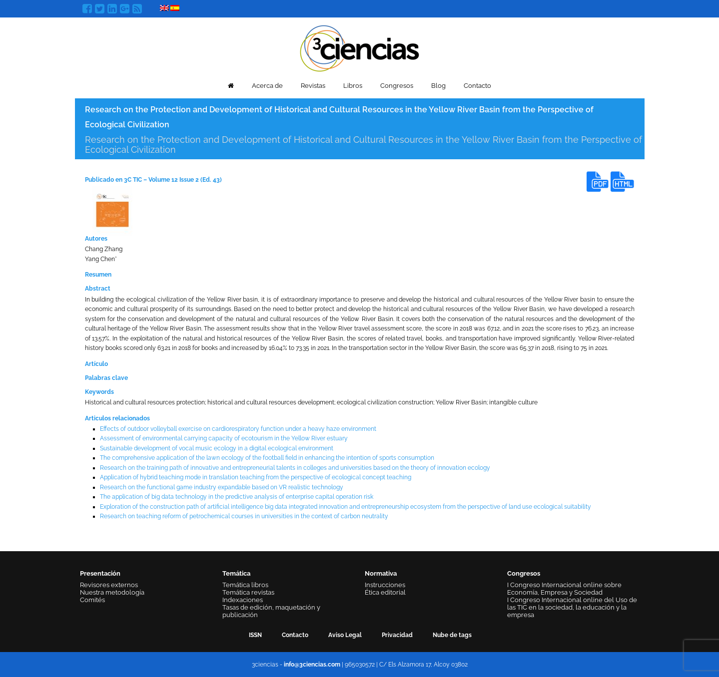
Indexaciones (242, 600)
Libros (352, 85)
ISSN (255, 635)
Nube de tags (452, 635)
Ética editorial (385, 592)
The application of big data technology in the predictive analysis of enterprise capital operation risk (236, 496)
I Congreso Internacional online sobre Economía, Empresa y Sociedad (564, 588)
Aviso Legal (345, 635)
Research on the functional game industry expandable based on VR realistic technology (221, 487)
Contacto (477, 85)
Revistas (313, 85)
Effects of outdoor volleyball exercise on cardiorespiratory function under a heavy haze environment (238, 428)
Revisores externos (109, 585)
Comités (92, 600)
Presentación (100, 573)
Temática (236, 573)
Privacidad (397, 635)
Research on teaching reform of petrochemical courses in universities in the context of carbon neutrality (244, 516)
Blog (438, 85)
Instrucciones (385, 585)
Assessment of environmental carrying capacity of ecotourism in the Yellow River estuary (224, 438)
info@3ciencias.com (312, 664)
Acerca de (267, 85)
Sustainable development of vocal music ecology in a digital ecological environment (216, 448)
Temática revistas (248, 592)
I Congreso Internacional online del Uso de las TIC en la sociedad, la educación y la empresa (572, 607)
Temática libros (245, 585)
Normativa (381, 573)
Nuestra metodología (112, 592)
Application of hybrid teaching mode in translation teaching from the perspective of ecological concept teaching (255, 477)
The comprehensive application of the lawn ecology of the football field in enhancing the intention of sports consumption (267, 457)
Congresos (396, 85)
